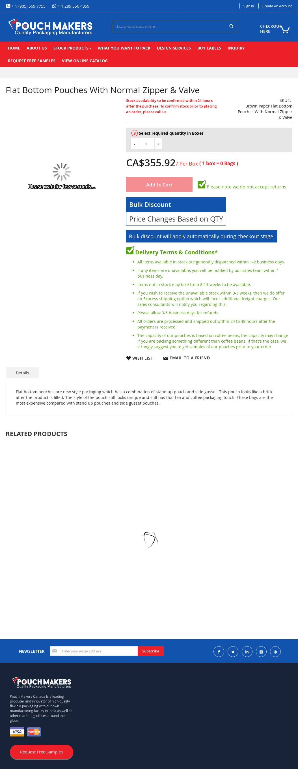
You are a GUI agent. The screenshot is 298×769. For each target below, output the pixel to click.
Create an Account (277, 6)
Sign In (248, 6)
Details (22, 372)
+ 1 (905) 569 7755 (28, 6)
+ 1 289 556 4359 (73, 6)
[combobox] (175, 26)
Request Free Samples (41, 752)
